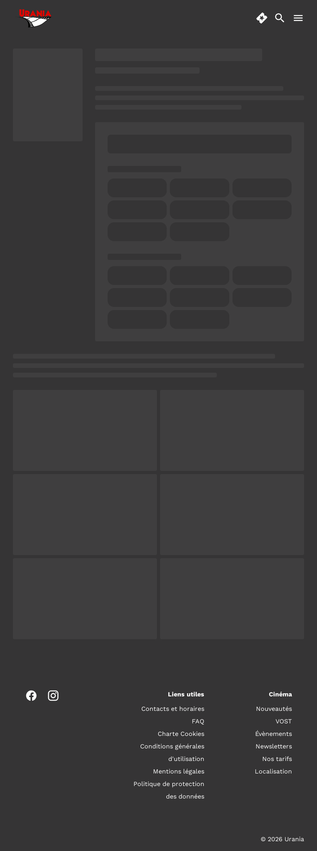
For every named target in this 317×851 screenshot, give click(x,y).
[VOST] (284, 721)
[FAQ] (198, 721)
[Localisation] (273, 771)
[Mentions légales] (178, 771)
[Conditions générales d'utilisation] (167, 752)
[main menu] (298, 18)
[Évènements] (273, 734)
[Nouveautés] (274, 709)
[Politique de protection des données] (167, 790)
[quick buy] (261, 18)
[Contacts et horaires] (172, 709)
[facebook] (31, 695)
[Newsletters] (274, 746)
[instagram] (53, 695)
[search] (280, 18)
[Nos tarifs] (277, 759)
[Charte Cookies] (181, 734)
